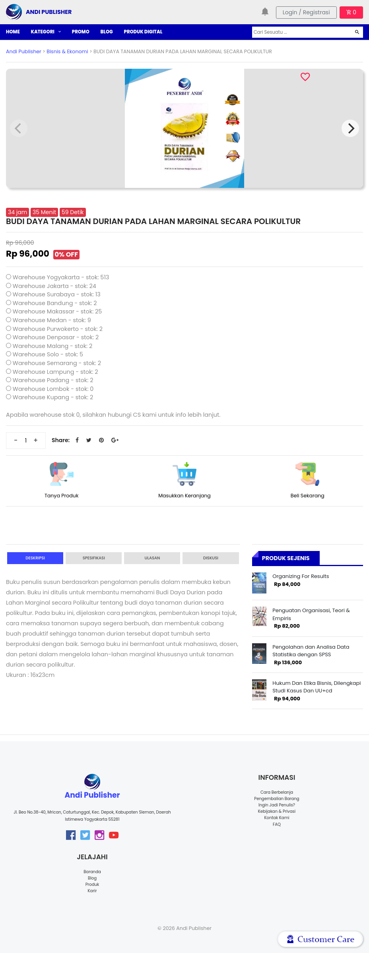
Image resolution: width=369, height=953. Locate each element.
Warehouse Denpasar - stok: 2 (56, 337)
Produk (92, 884)
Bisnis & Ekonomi (67, 51)
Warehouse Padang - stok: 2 (53, 380)
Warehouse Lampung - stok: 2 (55, 372)
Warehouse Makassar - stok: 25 (57, 311)
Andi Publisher (23, 51)
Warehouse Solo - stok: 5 (48, 354)
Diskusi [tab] (210, 558)
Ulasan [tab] (152, 558)
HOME (13, 32)
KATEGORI (46, 32)
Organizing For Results (300, 576)
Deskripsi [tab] (35, 558)
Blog (92, 878)
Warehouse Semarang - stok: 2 (57, 363)
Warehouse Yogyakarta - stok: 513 (61, 277)
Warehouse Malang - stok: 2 (52, 346)
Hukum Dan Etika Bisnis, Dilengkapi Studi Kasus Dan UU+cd (316, 686)
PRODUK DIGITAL (143, 32)
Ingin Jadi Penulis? (276, 805)
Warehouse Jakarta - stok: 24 (54, 286)
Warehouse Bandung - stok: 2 (55, 303)
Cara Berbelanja (276, 792)
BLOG (107, 32)
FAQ (277, 824)
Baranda (92, 872)
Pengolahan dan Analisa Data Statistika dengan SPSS (310, 650)
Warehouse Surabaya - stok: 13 (57, 294)
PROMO (80, 32)
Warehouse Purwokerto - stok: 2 (58, 329)
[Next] (350, 128)
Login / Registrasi (306, 12)
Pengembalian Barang (276, 799)
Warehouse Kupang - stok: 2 (53, 397)
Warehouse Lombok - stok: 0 (53, 389)
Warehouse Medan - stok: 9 (52, 320)
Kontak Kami (276, 818)
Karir (92, 891)
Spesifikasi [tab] (94, 558)
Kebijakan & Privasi (276, 811)
